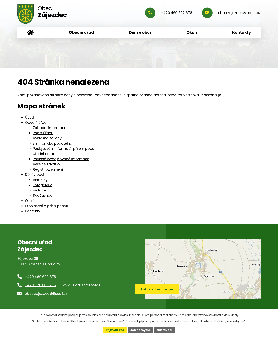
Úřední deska (44, 153)
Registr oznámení (48, 169)
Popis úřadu (43, 132)
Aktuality (40, 179)
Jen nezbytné (140, 330)
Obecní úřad (81, 32)
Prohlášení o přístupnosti (46, 205)
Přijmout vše (115, 330)
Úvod (30, 32)
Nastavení (164, 330)
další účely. (231, 315)
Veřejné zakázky (46, 164)
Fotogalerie (42, 185)
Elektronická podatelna (52, 143)
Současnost (43, 195)
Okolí (191, 32)
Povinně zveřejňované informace (61, 159)
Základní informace (49, 127)
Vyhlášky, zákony (47, 138)
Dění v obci (140, 32)
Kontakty (241, 32)
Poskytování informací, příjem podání (65, 148)
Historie (39, 190)
